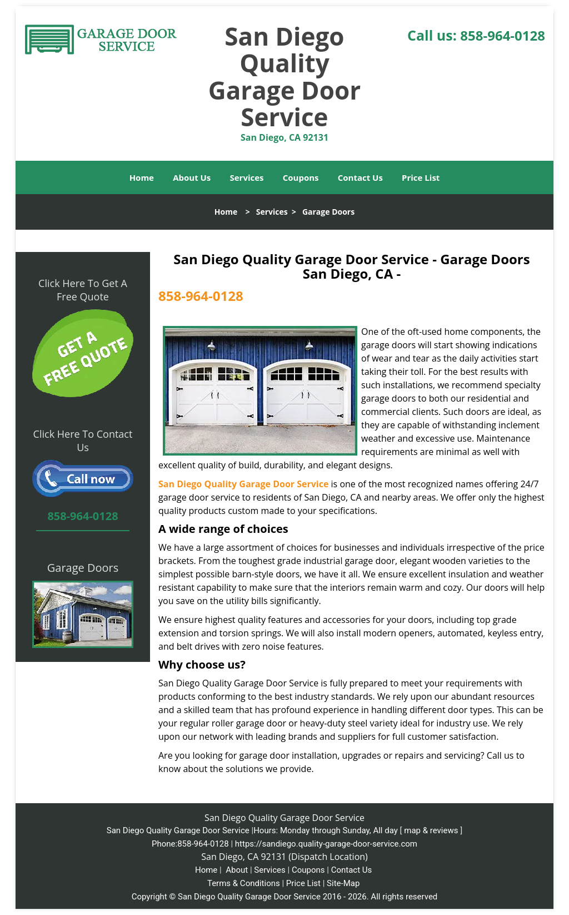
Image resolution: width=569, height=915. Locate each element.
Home (141, 177)
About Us (192, 177)
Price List (421, 177)
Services (247, 177)
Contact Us (360, 177)
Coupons (301, 177)
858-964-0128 (502, 35)
